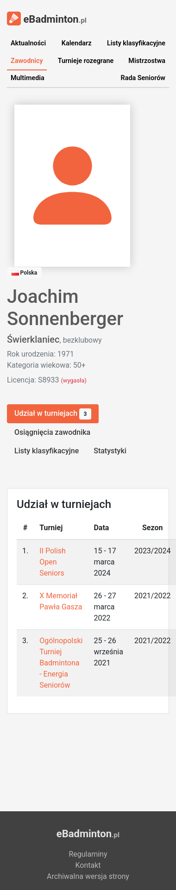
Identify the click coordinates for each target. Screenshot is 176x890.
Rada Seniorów (143, 78)
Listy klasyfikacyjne (136, 43)
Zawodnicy (27, 61)
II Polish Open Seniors (52, 561)
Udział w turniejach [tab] (52, 414)
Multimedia (27, 78)
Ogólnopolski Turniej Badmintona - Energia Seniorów (60, 662)
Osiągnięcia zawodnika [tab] (52, 432)
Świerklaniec (33, 339)
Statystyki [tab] (110, 450)
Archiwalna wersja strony (88, 876)
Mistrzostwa (146, 61)
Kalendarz (77, 43)
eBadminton (47, 18)
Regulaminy (88, 854)
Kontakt (88, 865)
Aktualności (28, 43)
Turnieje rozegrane (86, 61)
